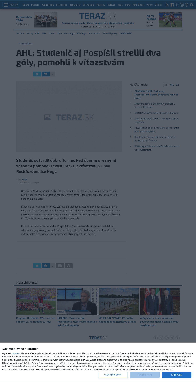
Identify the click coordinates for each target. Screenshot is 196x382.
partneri (15, 353)
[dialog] (98, 362)
